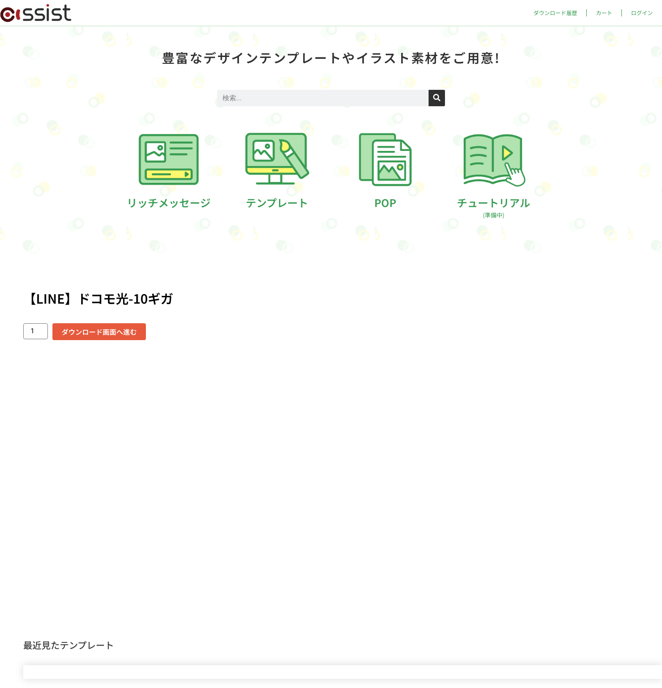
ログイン (642, 12)
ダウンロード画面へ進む (99, 331)
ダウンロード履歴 (555, 12)
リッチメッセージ (169, 202)
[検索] (437, 98)
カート (604, 12)
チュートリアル (493, 207)
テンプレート (277, 202)
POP (385, 202)
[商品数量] (35, 331)
